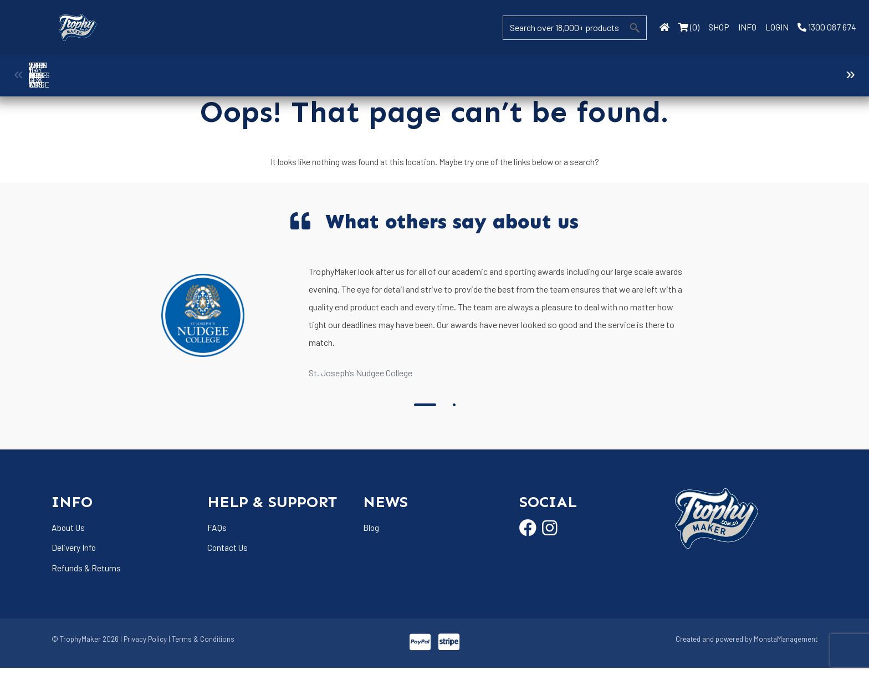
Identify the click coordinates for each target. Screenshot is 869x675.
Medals (687, 70)
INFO (747, 27)
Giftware (586, 70)
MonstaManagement (785, 646)
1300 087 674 (827, 27)
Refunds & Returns (86, 574)
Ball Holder (79, 70)
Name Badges (789, 70)
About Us (69, 532)
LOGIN (777, 27)
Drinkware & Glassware (485, 70)
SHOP (718, 27)
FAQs (217, 532)
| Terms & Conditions (201, 646)
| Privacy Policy (143, 646)
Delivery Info (74, 553)
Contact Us (228, 553)
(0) (688, 27)
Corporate (181, 70)
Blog (371, 532)
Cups (282, 70)
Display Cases (384, 70)
